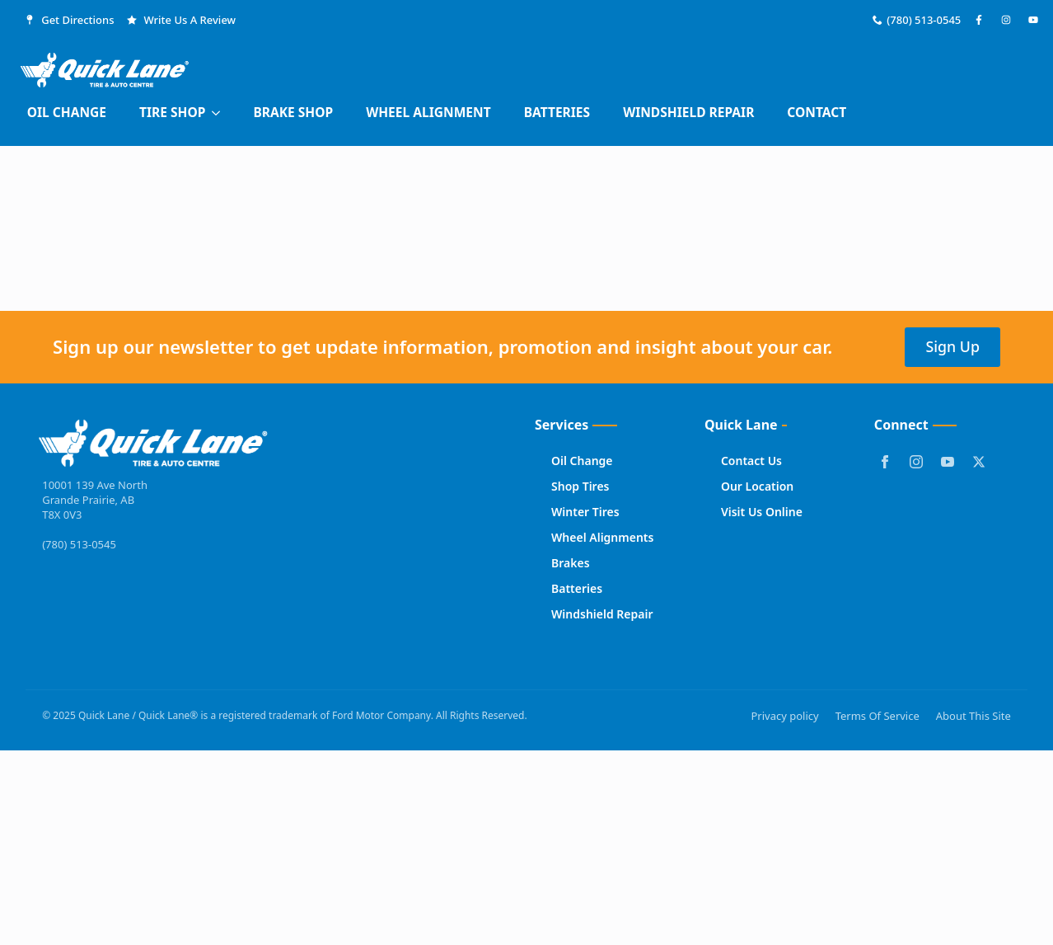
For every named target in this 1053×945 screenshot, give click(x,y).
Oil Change (66, 112)
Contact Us (751, 460)
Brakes (570, 563)
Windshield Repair (688, 112)
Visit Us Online (762, 512)
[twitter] (979, 461)
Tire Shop (172, 112)
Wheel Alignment (428, 112)
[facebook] (885, 461)
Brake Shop (293, 112)
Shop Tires (580, 486)
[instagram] (916, 461)
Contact (816, 112)
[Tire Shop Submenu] (220, 113)
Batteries (557, 112)
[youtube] (947, 461)
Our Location (757, 486)
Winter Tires (585, 512)
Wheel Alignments (602, 537)
